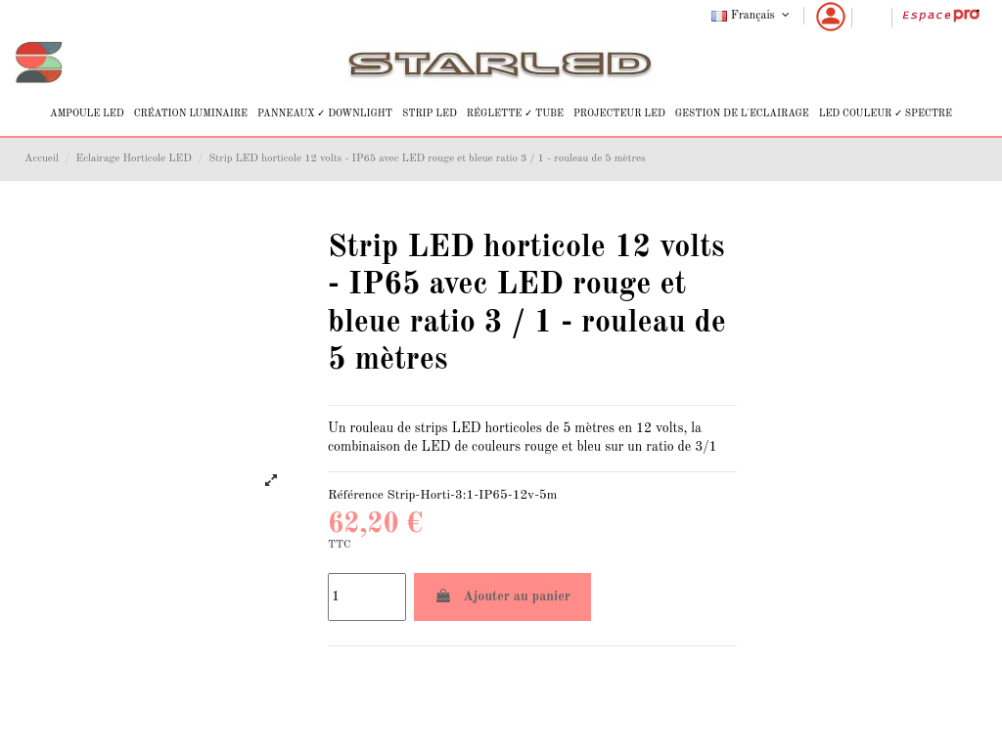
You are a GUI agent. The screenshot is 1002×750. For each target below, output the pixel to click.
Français (752, 16)
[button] (87, 114)
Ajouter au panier (502, 596)
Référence (356, 495)
